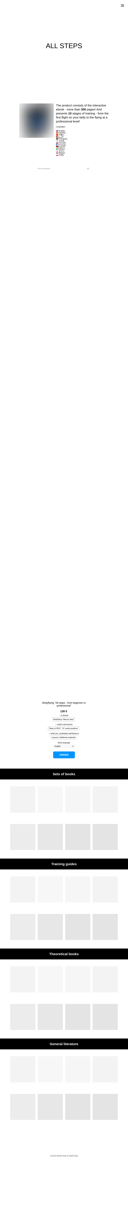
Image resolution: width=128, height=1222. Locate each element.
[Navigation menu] (122, 5)
